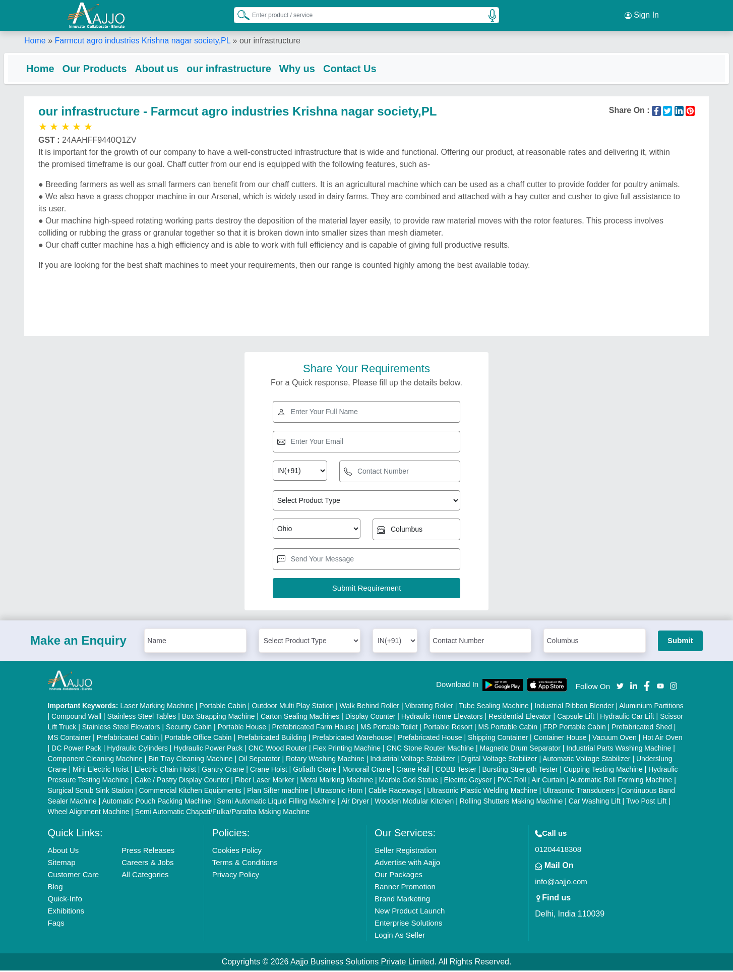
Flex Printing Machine (347, 750)
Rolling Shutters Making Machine (511, 802)
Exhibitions (66, 912)
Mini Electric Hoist (101, 771)
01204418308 (558, 850)
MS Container (69, 739)
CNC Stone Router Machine (430, 750)
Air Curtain (548, 781)
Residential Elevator (520, 718)
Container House (560, 739)
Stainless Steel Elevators (121, 728)
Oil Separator (259, 760)
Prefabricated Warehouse (352, 739)
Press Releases (147, 851)
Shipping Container (498, 739)
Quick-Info (65, 900)
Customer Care (73, 876)
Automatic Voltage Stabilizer (586, 760)
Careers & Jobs (147, 864)
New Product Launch (410, 912)
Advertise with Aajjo (407, 864)
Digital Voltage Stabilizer (499, 760)
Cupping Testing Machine (603, 771)
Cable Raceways (395, 792)
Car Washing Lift (595, 802)
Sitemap (62, 864)
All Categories (144, 876)
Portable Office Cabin (198, 739)
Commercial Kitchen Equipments (190, 792)
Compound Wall (76, 718)
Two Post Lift (646, 802)
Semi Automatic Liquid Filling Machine (276, 802)
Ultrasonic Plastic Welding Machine (482, 792)
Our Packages (398, 876)
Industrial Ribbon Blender (574, 707)
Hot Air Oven (662, 739)
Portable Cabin (222, 707)
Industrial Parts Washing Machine (618, 750)
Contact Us (370, 68)
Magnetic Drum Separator (520, 750)
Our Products (115, 68)
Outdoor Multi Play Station (293, 707)
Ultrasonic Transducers (579, 792)
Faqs (56, 924)
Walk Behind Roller (369, 707)
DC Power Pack (76, 750)
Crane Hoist (268, 771)
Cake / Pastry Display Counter (182, 781)
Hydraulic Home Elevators (442, 718)
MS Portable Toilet (388, 728)
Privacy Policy (235, 876)
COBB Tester (456, 771)
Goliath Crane (314, 771)
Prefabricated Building (272, 739)
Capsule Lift (575, 718)
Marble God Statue (409, 781)
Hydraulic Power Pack (207, 750)
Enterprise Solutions (408, 924)
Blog (55, 888)
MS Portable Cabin (508, 728)
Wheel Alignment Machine (89, 813)
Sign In (642, 15)
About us (177, 68)
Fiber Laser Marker (264, 781)
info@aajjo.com (561, 883)
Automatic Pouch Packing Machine (156, 802)
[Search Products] (238, 14)
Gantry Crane (223, 771)
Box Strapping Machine (218, 718)
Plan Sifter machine (277, 792)
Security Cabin (189, 728)
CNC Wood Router (278, 750)
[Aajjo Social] (620, 686)
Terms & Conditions (245, 864)
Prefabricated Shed (642, 728)
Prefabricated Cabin (128, 739)
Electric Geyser (468, 781)
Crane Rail (413, 771)
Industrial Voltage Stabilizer (412, 760)
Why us (317, 68)
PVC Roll (512, 781)
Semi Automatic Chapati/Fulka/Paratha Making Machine (222, 813)
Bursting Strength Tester (520, 771)
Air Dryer (355, 802)
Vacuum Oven (614, 739)
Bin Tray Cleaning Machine (190, 760)
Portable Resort (447, 728)
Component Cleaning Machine (95, 760)
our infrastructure (249, 68)
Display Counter (370, 718)
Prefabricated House (430, 739)
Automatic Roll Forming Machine (621, 781)
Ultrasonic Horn (338, 792)
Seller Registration (406, 851)
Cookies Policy (237, 851)
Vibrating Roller (429, 707)
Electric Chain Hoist (165, 771)
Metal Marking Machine (336, 781)
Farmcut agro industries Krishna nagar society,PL (142, 40)
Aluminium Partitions (651, 707)
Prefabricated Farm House (313, 728)
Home (35, 40)
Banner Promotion (405, 888)
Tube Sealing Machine (494, 707)
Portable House (241, 728)
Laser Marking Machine (157, 707)
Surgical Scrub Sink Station (91, 792)
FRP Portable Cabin (574, 728)
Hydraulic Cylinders (137, 750)
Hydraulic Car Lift (627, 718)
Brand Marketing (402, 900)
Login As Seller (400, 936)
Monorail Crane (366, 771)
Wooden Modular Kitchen (414, 802)
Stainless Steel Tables (141, 718)
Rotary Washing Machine (325, 760)
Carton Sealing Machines (300, 718)
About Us (63, 851)
